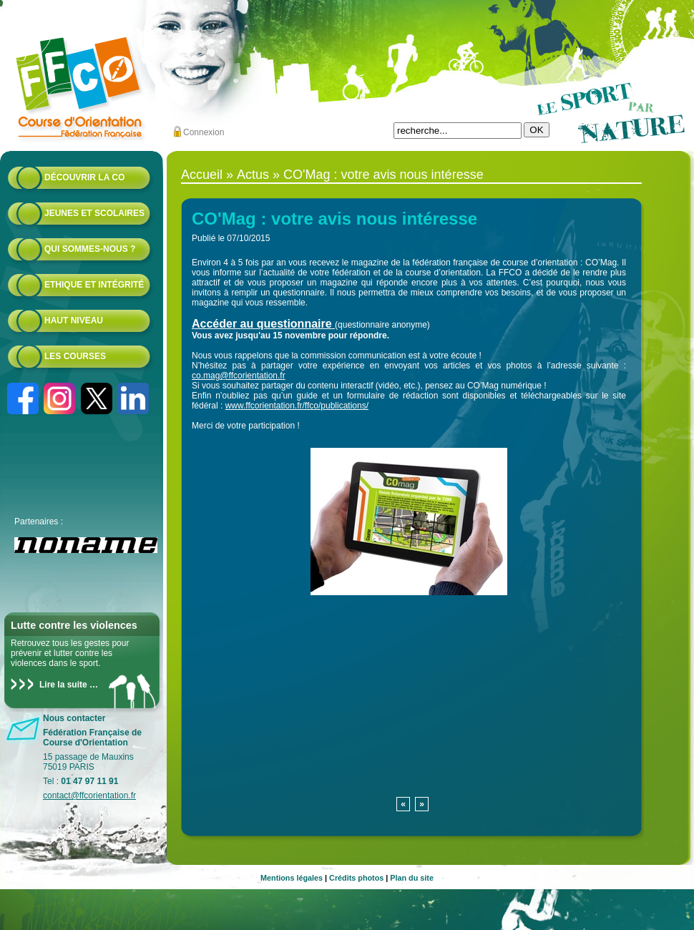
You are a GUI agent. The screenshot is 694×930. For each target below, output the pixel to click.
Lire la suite (63, 685)
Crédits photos (356, 877)
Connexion (203, 132)
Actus (253, 174)
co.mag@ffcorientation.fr (238, 376)
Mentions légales (291, 877)
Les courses (75, 356)
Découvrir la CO (84, 177)
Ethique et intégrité (94, 285)
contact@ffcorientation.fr (89, 795)
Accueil (202, 174)
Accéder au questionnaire (262, 324)
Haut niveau (73, 320)
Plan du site (412, 877)
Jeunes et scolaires (94, 213)
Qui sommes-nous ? (89, 249)
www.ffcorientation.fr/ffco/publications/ (296, 406)
